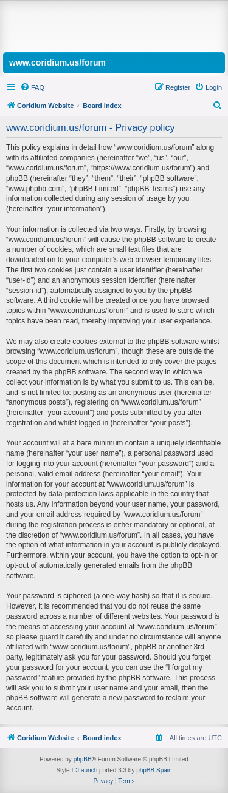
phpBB (83, 759)
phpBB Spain (153, 770)
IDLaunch (84, 770)
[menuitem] (32, 87)
